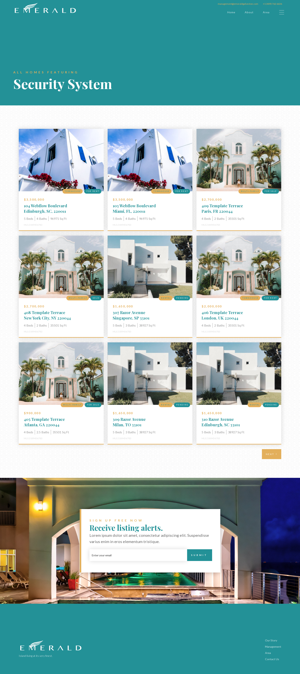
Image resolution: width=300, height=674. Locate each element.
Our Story (271, 640)
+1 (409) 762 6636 (272, 3)
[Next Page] (271, 454)
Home (231, 12)
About (249, 12)
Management (273, 646)
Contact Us (272, 659)
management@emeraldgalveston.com (238, 3)
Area (266, 12)
